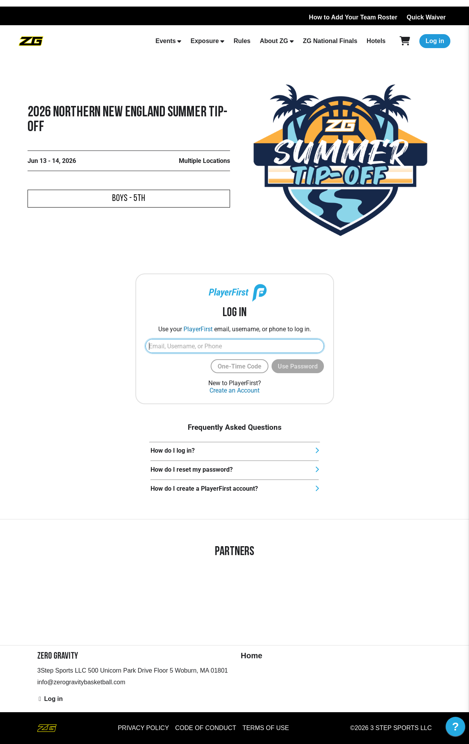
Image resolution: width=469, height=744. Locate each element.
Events (166, 41)
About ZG (274, 41)
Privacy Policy (143, 728)
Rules (242, 41)
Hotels (376, 41)
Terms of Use (265, 728)
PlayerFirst (198, 329)
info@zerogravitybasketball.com (81, 682)
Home (252, 655)
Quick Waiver (426, 17)
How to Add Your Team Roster (353, 17)
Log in (435, 41)
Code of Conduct (205, 728)
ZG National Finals (330, 41)
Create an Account (234, 390)
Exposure (204, 41)
